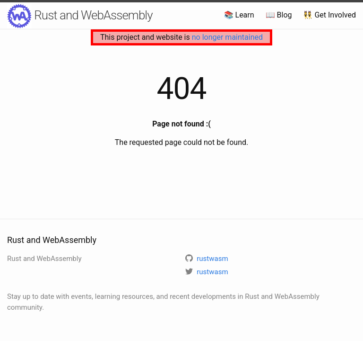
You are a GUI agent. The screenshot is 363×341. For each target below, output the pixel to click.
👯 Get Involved (329, 14)
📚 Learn (239, 14)
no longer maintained (227, 37)
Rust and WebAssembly (80, 16)
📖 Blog (279, 14)
